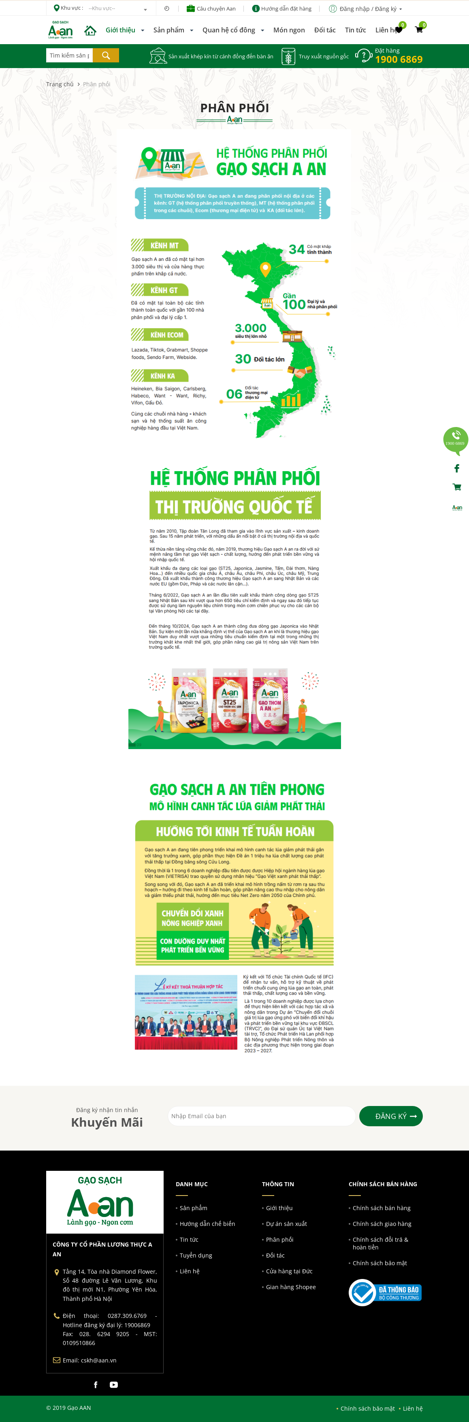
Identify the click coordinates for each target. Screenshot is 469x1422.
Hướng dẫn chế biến (207, 1224)
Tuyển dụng (196, 1255)
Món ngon (289, 30)
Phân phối (280, 1239)
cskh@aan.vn (99, 1360)
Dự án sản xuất (286, 1224)
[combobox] (117, 9)
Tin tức (355, 30)
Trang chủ (60, 84)
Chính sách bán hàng (382, 1208)
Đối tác (325, 30)
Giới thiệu (120, 30)
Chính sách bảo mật (380, 1263)
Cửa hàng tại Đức (289, 1271)
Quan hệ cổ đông (229, 30)
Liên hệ (386, 30)
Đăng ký (391, 1116)
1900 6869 (399, 59)
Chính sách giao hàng (382, 1224)
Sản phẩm (168, 30)
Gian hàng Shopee (291, 1287)
